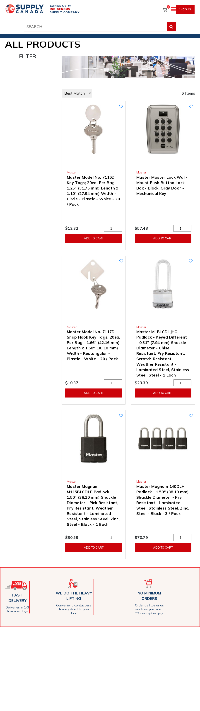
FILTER (27, 56)
